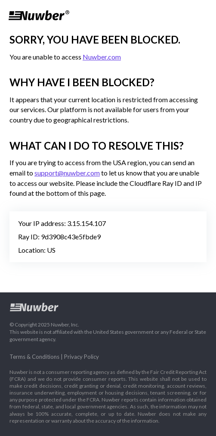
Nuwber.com (102, 57)
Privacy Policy (81, 356)
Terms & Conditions (34, 356)
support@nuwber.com (67, 173)
